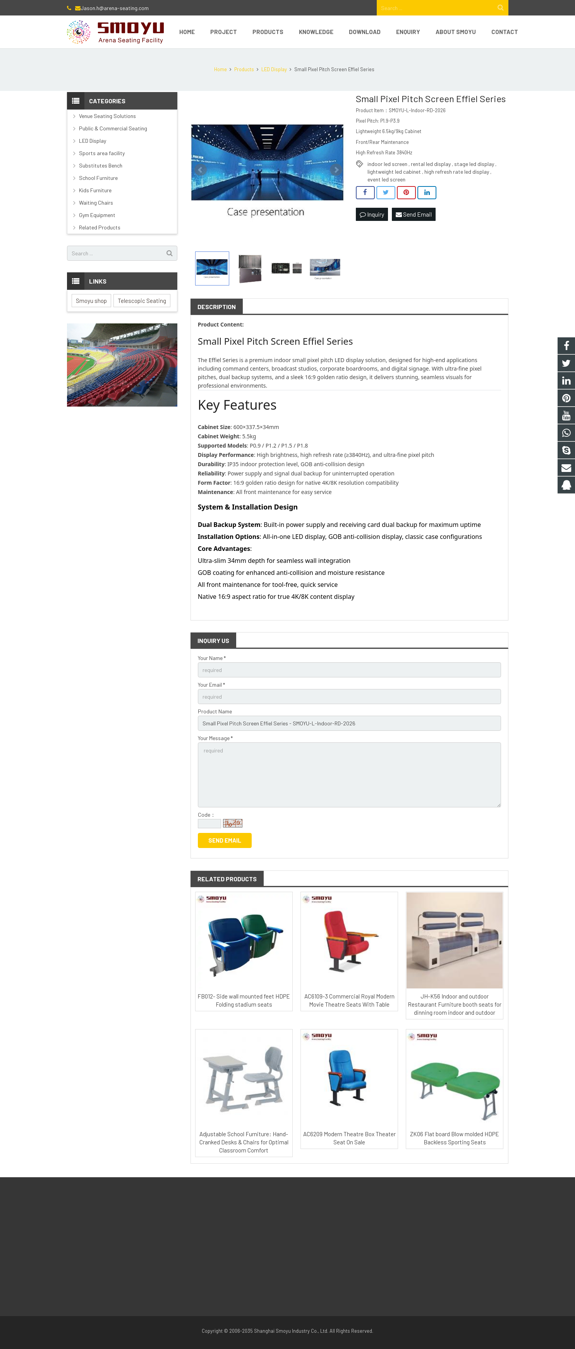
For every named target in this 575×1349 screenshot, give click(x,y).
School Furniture (98, 177)
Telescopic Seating (142, 300)
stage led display (474, 164)
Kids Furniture (95, 190)
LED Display (92, 140)
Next (336, 170)
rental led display (431, 164)
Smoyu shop (91, 300)
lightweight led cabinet (394, 171)
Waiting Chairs (96, 202)
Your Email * (211, 684)
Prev (200, 170)
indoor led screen (387, 164)
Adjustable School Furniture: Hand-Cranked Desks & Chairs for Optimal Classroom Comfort (243, 1142)
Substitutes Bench (100, 165)
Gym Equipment (97, 215)
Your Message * (215, 738)
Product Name (215, 711)
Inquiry (372, 214)
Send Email (414, 214)
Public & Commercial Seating (113, 128)
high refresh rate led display (456, 171)
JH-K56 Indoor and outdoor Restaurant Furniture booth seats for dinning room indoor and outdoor (454, 1004)
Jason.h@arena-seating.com (115, 8)
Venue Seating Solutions (107, 116)
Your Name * (212, 658)
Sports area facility (102, 153)
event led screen (386, 179)
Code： (207, 814)
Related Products (99, 227)
